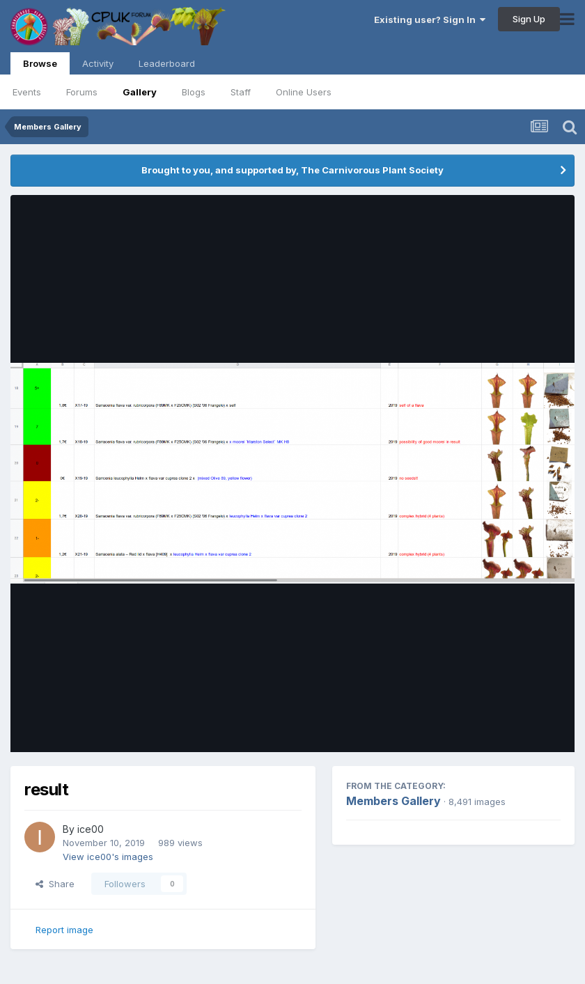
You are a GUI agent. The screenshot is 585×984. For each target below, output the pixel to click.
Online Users (304, 91)
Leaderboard (167, 63)
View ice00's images (108, 856)
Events (27, 91)
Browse (40, 66)
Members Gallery (393, 801)
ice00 (90, 829)
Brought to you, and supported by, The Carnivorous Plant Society (292, 169)
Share (55, 883)
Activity (98, 63)
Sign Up (529, 18)
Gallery (140, 91)
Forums (82, 91)
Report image (64, 929)
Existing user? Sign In (429, 19)
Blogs (193, 91)
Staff (241, 91)
